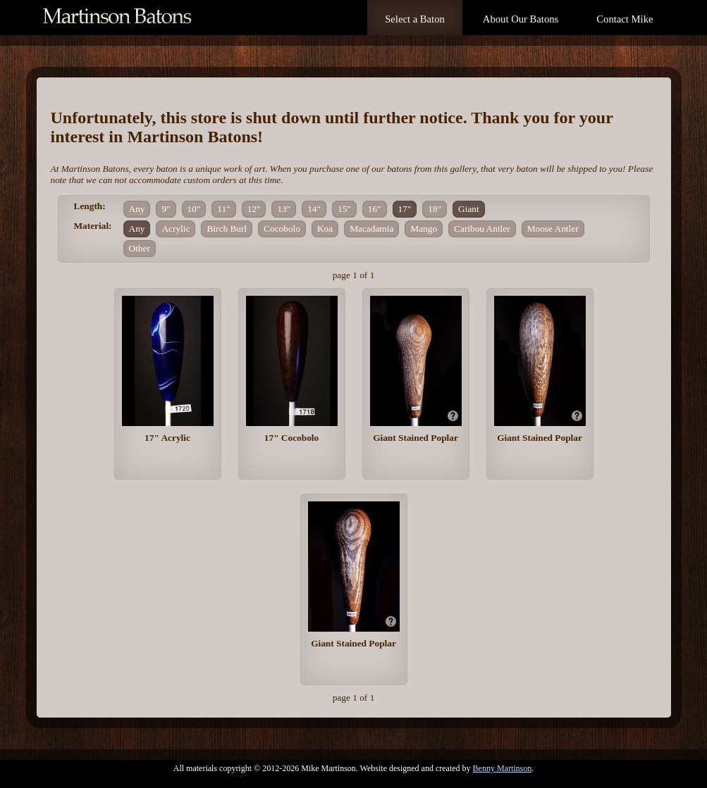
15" (344, 209)
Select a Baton (415, 19)
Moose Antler (553, 228)
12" (254, 209)
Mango (423, 228)
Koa (325, 228)
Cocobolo (282, 228)
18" (434, 209)
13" (283, 209)
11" (223, 209)
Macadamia (371, 228)
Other (139, 248)
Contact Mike (624, 19)
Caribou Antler (482, 228)
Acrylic (175, 228)
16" (374, 209)
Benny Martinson (502, 768)
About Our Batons (520, 19)
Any (137, 209)
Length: (90, 206)
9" (165, 209)
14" (314, 209)
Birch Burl (227, 228)
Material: (93, 225)
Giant (468, 209)
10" (194, 209)
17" (405, 209)
